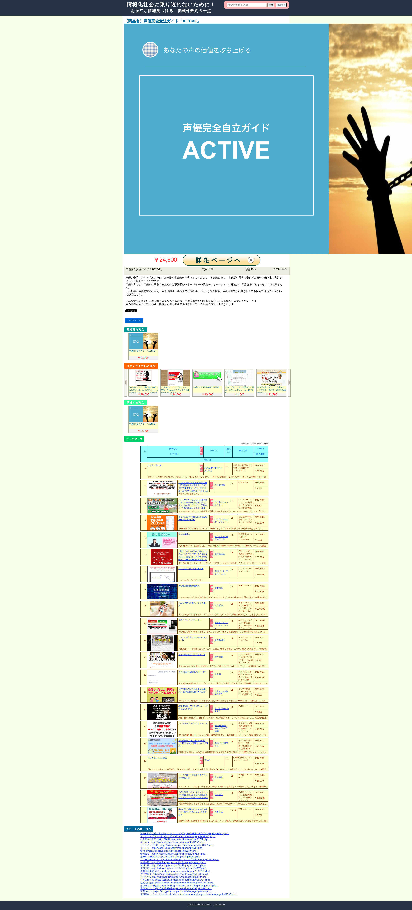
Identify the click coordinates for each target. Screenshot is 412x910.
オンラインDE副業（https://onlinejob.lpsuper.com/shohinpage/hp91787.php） (179, 885)
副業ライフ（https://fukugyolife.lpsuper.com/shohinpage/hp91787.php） (176, 891)
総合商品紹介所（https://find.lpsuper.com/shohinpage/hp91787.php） (175, 839)
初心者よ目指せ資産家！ (189, 586)
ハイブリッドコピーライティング (192, 723)
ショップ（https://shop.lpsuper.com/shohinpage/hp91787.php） (172, 848)
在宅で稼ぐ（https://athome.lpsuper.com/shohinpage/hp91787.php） (174, 874)
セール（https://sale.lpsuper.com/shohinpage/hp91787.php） (170, 856)
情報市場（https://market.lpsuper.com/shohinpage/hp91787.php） (173, 862)
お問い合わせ (219, 904)
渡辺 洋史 (219, 605)
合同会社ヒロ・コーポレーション (221, 625)
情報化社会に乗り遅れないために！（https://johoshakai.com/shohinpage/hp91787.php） (184, 833)
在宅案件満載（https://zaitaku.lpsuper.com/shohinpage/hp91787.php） (175, 879)
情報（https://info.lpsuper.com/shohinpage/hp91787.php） (169, 851)
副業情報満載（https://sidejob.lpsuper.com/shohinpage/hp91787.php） (175, 871)
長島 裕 (218, 674)
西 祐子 (207, 760)
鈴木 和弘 (219, 812)
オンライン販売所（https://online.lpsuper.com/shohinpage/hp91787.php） (177, 845)
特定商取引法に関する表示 (199, 904)
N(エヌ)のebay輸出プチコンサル (192, 672)
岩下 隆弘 (219, 588)
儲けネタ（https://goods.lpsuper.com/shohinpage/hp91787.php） (173, 842)
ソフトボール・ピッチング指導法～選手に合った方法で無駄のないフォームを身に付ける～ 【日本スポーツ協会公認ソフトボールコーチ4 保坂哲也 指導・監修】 (193, 505)
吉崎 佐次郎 (220, 485)
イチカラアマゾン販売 (157, 758)
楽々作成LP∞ (184, 534)
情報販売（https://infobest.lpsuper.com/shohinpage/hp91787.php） (173, 853)
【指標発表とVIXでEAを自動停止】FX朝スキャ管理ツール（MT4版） (193, 743)
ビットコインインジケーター (190, 568)
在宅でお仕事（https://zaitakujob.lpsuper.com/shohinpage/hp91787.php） (177, 882)
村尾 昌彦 (219, 794)
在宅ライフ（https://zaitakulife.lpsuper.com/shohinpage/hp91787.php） (176, 888)
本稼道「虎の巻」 (155, 465)
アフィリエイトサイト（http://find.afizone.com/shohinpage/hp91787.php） (177, 836)
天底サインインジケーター (189, 620)
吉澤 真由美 (220, 554)
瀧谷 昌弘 (219, 777)
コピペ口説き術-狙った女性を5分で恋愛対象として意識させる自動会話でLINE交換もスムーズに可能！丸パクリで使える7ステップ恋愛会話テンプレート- (193, 488)
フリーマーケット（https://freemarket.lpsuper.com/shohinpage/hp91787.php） (179, 859)
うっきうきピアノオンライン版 (191, 654)
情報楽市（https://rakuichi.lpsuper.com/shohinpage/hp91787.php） (173, 868)
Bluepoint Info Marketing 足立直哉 (221, 728)
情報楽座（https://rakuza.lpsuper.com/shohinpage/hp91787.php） (173, 865)
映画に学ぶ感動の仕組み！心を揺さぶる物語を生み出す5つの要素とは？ (193, 812)
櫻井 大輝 (219, 657)
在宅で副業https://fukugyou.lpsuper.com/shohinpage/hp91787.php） (174, 877)
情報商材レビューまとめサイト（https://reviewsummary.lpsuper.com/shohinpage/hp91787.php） (189, 894)
